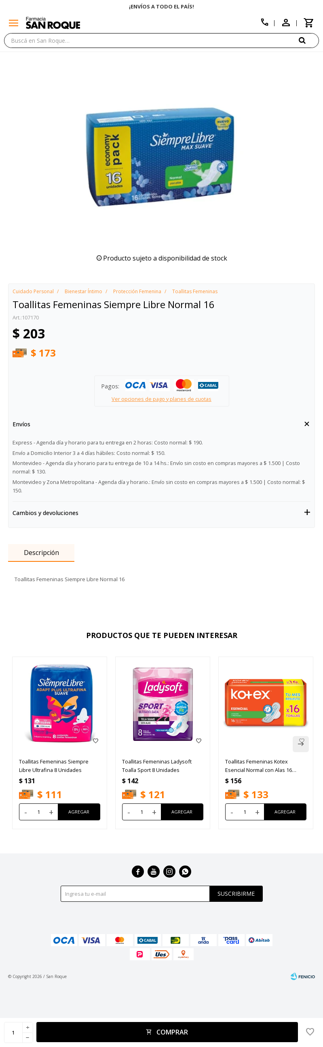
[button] (309, 40)
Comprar (172, 1032)
